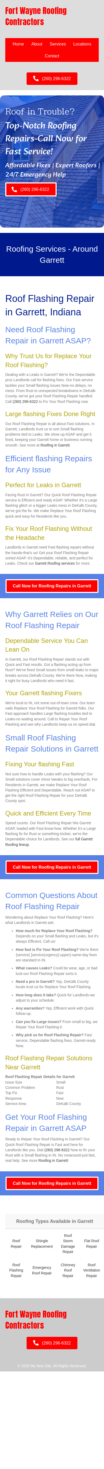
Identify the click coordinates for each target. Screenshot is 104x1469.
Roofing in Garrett (55, 445)
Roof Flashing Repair (16, 1270)
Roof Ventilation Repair (91, 1270)
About (36, 44)
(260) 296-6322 (25, 401)
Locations (82, 44)
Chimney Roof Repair (68, 1270)
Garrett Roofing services (55, 563)
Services (58, 44)
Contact (52, 56)
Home (18, 44)
